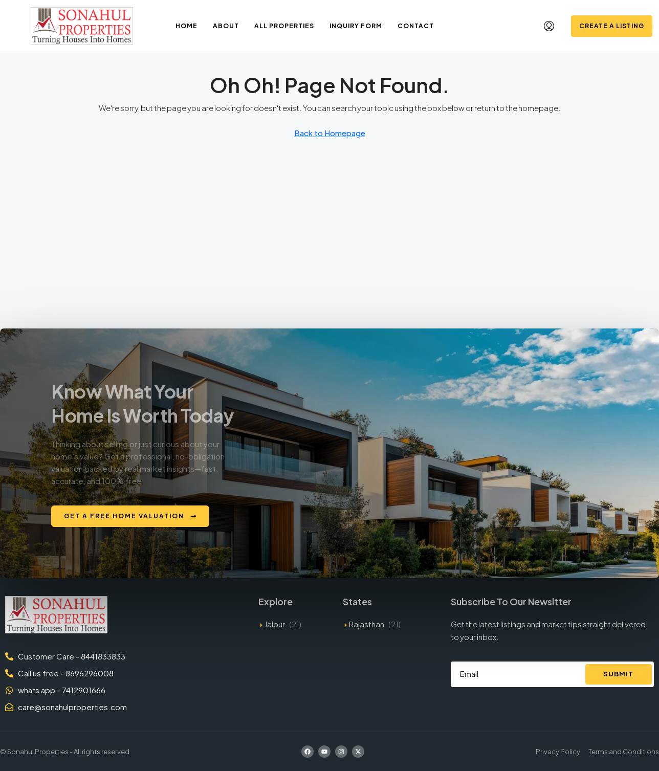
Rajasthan (366, 624)
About (226, 26)
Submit (618, 674)
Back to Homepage (329, 133)
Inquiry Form (356, 26)
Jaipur (275, 624)
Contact (416, 26)
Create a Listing (611, 26)
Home (186, 26)
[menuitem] (549, 26)
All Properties (284, 26)
